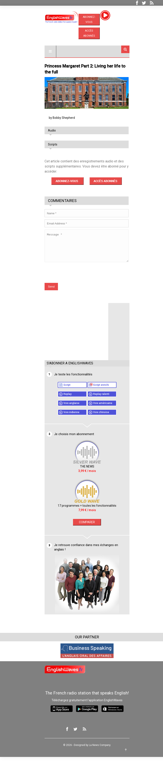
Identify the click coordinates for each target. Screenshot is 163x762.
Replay (62, 399)
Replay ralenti (96, 399)
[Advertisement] (71, 334)
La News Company (94, 750)
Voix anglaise (66, 408)
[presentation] (71, 275)
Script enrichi (95, 390)
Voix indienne (66, 417)
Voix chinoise (96, 417)
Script (61, 390)
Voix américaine (97, 408)
